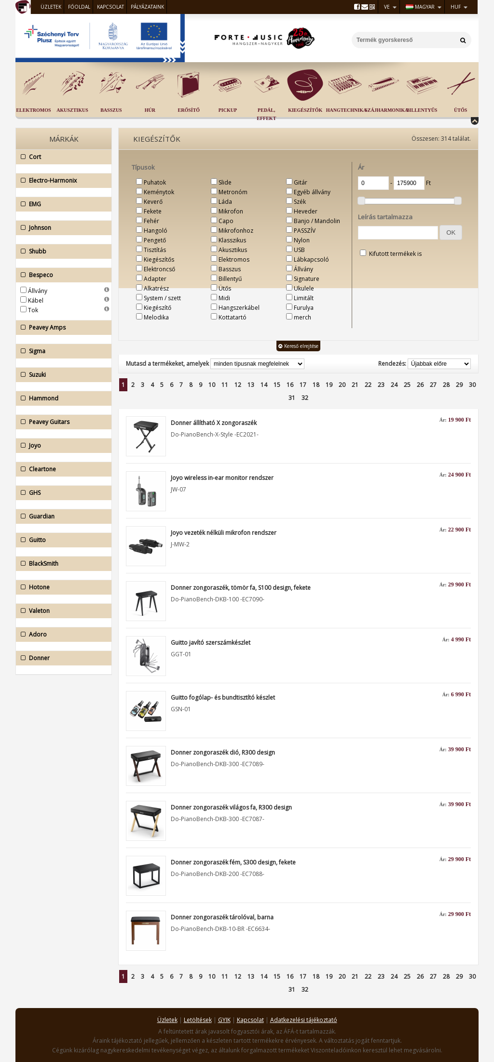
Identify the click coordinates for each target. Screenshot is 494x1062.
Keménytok (159, 192)
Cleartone (61, 469)
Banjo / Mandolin (317, 221)
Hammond (61, 398)
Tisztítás (155, 250)
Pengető (155, 240)
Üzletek (51, 6)
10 (211, 385)
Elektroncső (159, 269)
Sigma (61, 351)
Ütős (460, 110)
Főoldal (79, 6)
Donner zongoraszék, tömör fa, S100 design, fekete (241, 588)
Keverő (153, 202)
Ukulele (304, 288)
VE (387, 6)
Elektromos (33, 110)
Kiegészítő (157, 308)
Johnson (61, 228)
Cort (61, 157)
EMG (61, 204)
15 (277, 385)
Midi (224, 298)
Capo (226, 221)
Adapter (155, 279)
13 (250, 385)
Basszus (111, 110)
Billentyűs (421, 110)
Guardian (61, 516)
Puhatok (155, 182)
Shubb (61, 251)
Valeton (61, 611)
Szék (300, 202)
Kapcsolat (110, 6)
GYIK (224, 1020)
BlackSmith (61, 564)
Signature (306, 279)
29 (459, 385)
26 (420, 385)
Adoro (61, 634)
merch (302, 317)
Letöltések (198, 1020)
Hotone (61, 587)
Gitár (300, 182)
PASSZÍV (305, 230)
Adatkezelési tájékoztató (303, 1020)
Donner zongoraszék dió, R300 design (223, 752)
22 (368, 385)
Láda (225, 202)
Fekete (153, 211)
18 (316, 385)
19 (329, 385)
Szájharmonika (386, 110)
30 (472, 385)
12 (237, 385)
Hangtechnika (346, 110)
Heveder (305, 211)
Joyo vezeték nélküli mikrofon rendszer (223, 533)
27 (433, 385)
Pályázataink (147, 6)
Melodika (156, 317)
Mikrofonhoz (236, 230)
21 (355, 385)
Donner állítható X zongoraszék (214, 423)
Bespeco (61, 275)
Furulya (304, 308)
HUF (456, 6)
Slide (225, 182)
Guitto (61, 540)
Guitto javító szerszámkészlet (210, 642)
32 (305, 398)
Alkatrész (156, 288)
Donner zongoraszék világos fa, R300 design (231, 807)
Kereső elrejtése (298, 346)
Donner (61, 658)
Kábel (35, 300)
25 (407, 385)
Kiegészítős (159, 259)
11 (224, 385)
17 (303, 385)
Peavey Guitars (61, 422)
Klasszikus (232, 240)
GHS (61, 493)
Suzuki (61, 375)
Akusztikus (72, 110)
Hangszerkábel (239, 308)
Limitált (304, 298)
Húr (150, 110)
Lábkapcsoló (311, 259)
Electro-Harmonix (61, 180)
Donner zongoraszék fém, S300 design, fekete (233, 862)
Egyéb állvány (312, 192)
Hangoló (155, 230)
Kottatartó (233, 317)
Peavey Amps (61, 327)
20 (342, 385)
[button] (450, 232)
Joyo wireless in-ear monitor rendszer (222, 478)
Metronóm (233, 192)
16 (290, 385)
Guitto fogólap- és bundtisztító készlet (223, 697)
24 (394, 385)
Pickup (228, 110)
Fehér (151, 221)
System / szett (162, 298)
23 (381, 385)
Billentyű (230, 279)
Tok (33, 310)
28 (446, 385)
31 (291, 398)
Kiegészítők (305, 110)
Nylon (302, 240)
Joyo (61, 445)
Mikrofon (231, 211)
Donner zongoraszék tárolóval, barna (222, 917)
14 (264, 385)
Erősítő (189, 110)
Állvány (37, 291)
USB (299, 250)
